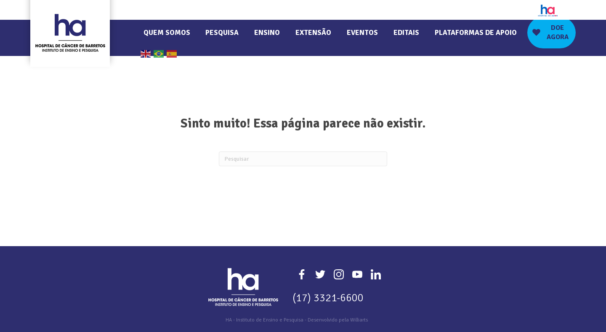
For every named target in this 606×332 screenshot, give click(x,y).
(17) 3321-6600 (328, 297)
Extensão (313, 32)
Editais (406, 32)
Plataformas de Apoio (476, 32)
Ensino (267, 32)
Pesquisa (222, 32)
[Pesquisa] (303, 158)
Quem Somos (167, 32)
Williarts (359, 320)
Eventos (362, 32)
